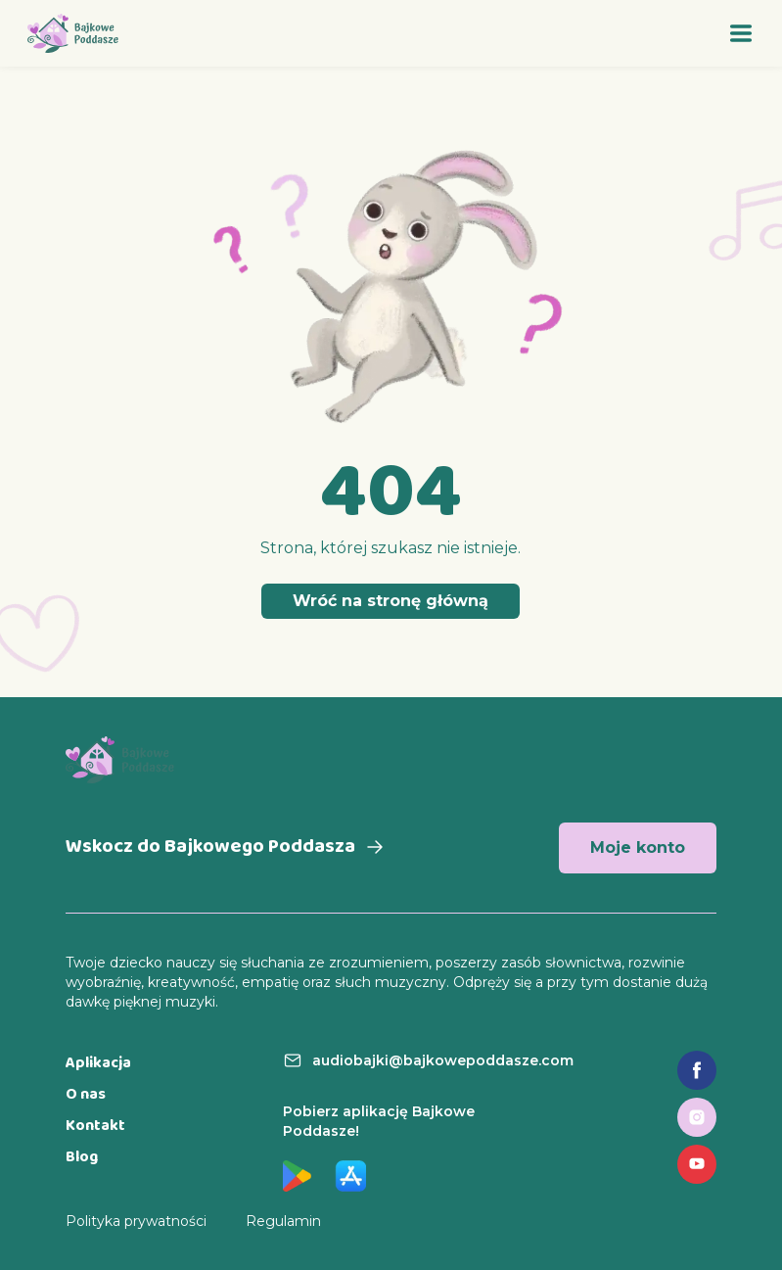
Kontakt (95, 1126)
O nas (86, 1095)
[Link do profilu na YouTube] (696, 1164)
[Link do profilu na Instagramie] (696, 1117)
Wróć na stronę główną (390, 600)
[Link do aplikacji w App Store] (350, 1176)
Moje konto (637, 847)
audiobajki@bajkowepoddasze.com (443, 1060)
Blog (82, 1158)
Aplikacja (98, 1064)
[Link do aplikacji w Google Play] (297, 1176)
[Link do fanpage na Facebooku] (696, 1070)
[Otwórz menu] (741, 33)
